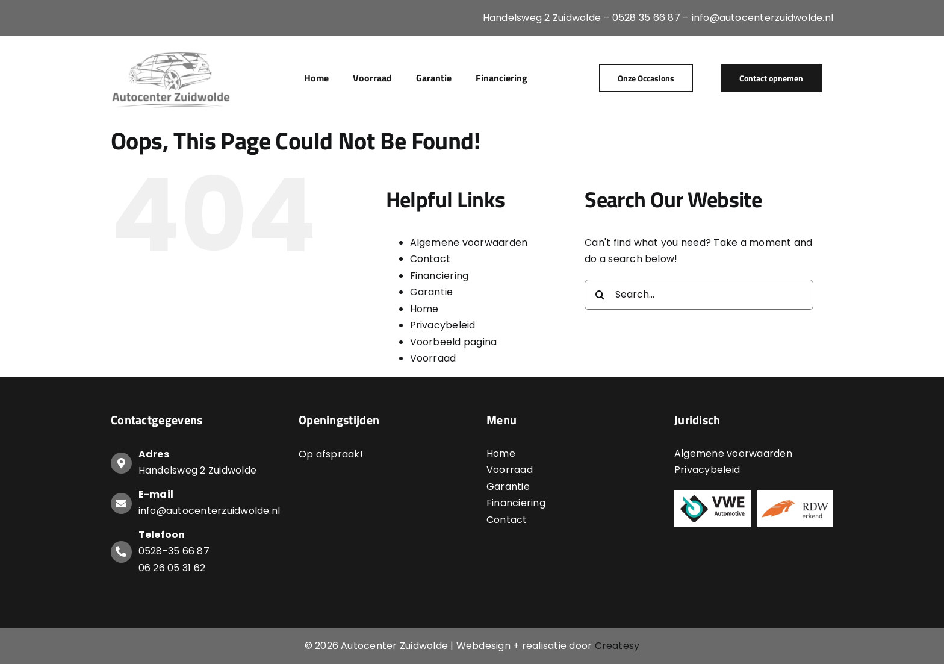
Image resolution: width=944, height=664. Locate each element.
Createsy (617, 646)
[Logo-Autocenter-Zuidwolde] (171, 53)
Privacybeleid (443, 325)
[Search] (600, 295)
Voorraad (433, 358)
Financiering (439, 276)
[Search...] (699, 295)
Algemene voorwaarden (469, 242)
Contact (430, 259)
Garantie (431, 292)
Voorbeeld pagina (453, 342)
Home (424, 309)
